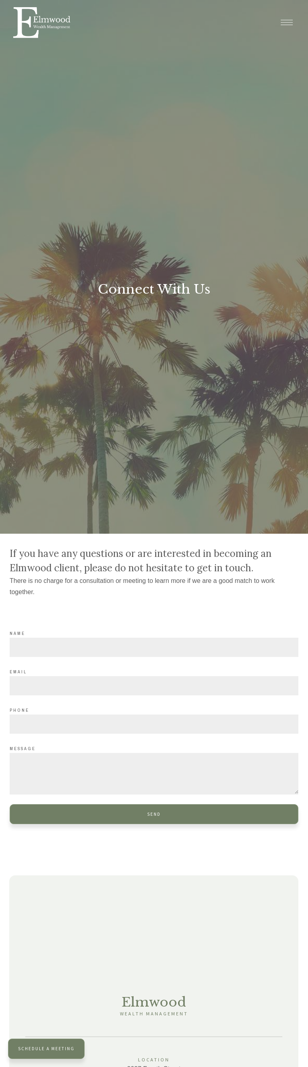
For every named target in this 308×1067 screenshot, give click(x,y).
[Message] (154, 774)
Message (23, 749)
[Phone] (154, 724)
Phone (19, 710)
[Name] (154, 647)
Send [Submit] (154, 814)
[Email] (154, 685)
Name (17, 633)
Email (18, 672)
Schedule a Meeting (46, 1048)
